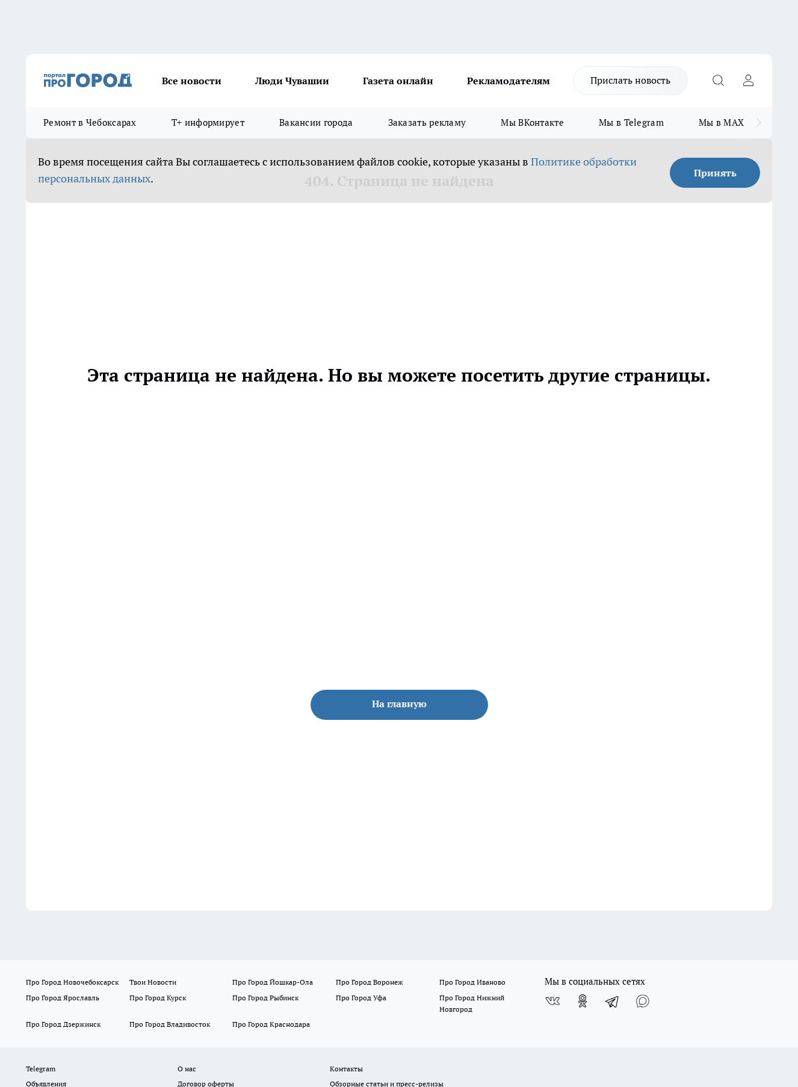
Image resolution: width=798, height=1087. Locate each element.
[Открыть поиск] (718, 81)
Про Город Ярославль (62, 997)
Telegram (40, 1068)
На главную (399, 704)
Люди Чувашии (292, 81)
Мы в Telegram (631, 122)
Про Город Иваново (472, 981)
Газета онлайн (398, 81)
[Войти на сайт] (748, 81)
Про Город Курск (157, 997)
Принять (715, 173)
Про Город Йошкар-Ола (272, 981)
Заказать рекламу (427, 122)
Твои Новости (152, 981)
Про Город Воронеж (369, 981)
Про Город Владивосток (169, 1024)
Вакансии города (316, 122)
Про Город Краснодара (271, 1024)
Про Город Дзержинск (63, 1024)
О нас (187, 1068)
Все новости (191, 81)
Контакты (346, 1068)
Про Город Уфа (361, 997)
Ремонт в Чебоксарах (90, 122)
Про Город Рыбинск (265, 997)
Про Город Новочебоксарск (72, 981)
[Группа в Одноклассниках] (583, 1001)
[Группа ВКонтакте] (552, 1001)
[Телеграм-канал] (613, 1001)
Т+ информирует (208, 122)
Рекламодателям (508, 81)
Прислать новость (630, 80)
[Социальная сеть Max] (643, 1001)
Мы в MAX (721, 122)
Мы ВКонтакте (532, 122)
